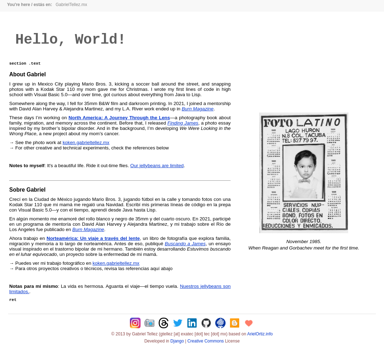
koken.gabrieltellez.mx (85, 147)
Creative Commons (205, 346)
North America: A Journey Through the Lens (119, 122)
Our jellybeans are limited (156, 170)
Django (177, 346)
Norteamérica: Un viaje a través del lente (92, 243)
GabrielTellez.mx (71, 4)
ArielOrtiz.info (260, 339)
